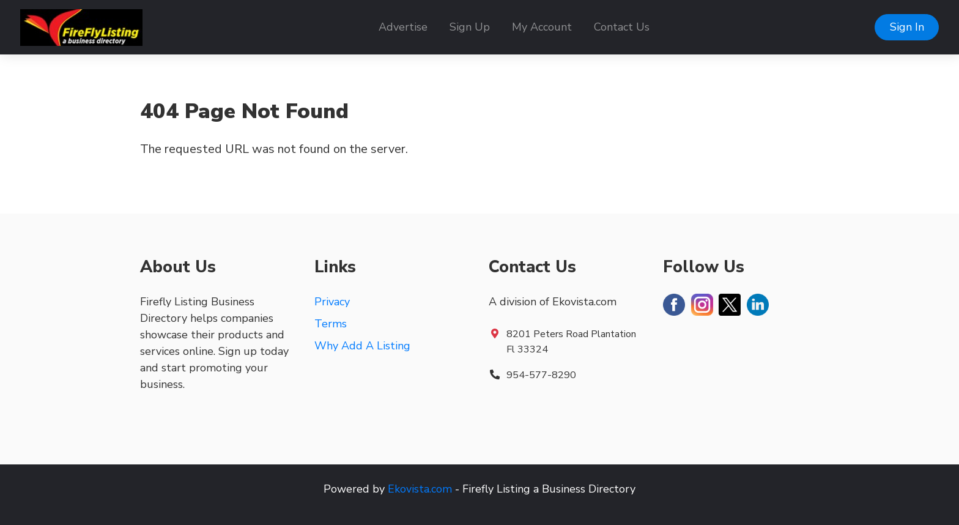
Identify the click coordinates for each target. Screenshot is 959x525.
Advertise (403, 27)
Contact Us (622, 27)
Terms (330, 323)
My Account (542, 27)
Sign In (907, 27)
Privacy (332, 301)
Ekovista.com (420, 489)
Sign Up (470, 27)
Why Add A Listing (362, 345)
